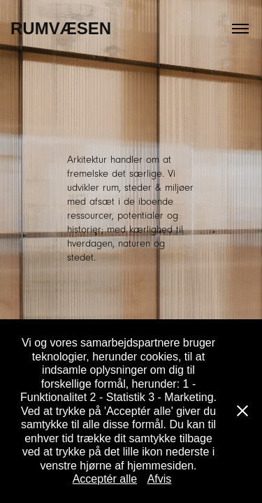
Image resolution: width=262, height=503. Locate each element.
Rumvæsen (60, 28)
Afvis (159, 479)
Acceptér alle (105, 479)
